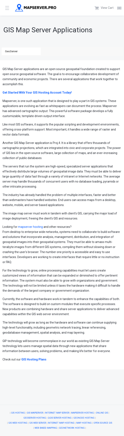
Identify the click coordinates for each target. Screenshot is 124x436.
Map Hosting (84, 423)
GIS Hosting (18, 412)
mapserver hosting (30, 226)
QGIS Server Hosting (60, 417)
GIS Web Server (37, 423)
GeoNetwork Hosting (72, 428)
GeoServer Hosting (34, 417)
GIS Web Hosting (17, 423)
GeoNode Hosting (84, 417)
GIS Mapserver (35, 412)
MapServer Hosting (82, 412)
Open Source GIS (102, 423)
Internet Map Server (57, 412)
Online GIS (102, 412)
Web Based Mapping (46, 428)
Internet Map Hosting (61, 423)
